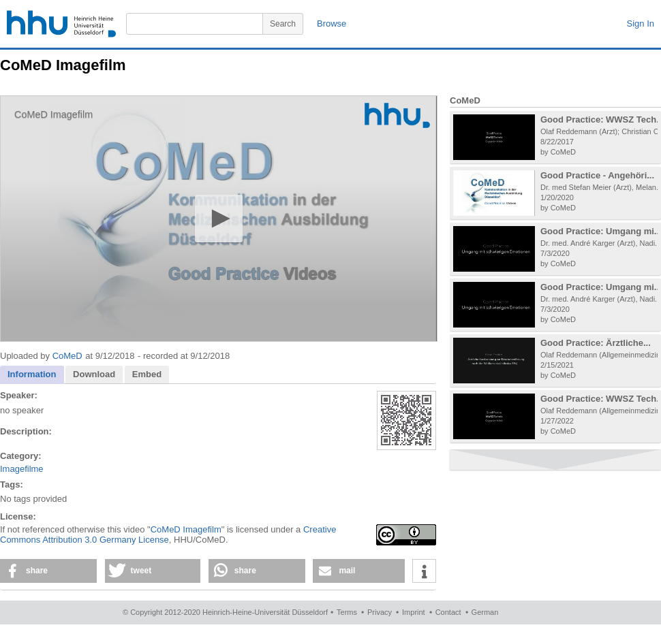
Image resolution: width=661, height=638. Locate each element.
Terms (347, 612)
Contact (448, 612)
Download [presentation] (94, 374)
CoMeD (67, 356)
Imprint (413, 612)
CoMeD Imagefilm (186, 529)
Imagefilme (22, 469)
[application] (219, 218)
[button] (218, 218)
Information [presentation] (32, 374)
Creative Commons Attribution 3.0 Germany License (168, 534)
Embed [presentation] (147, 374)
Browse (331, 23)
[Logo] (397, 115)
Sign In (640, 23)
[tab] (32, 375)
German (485, 612)
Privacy (379, 612)
